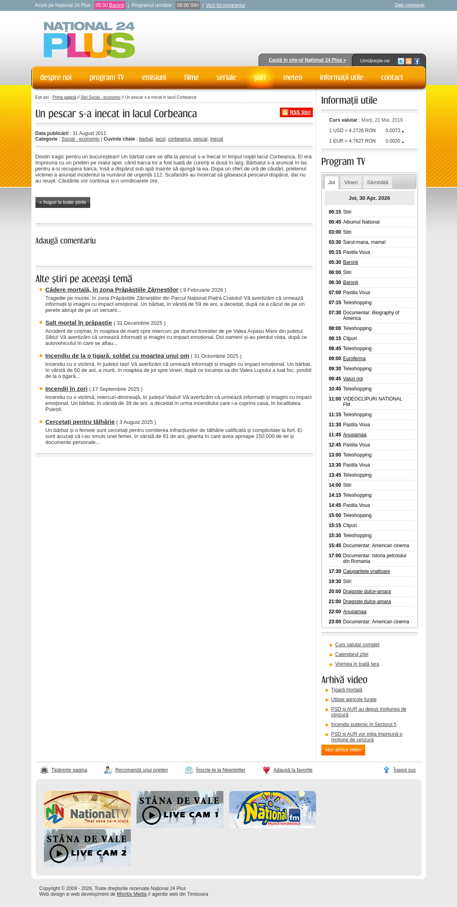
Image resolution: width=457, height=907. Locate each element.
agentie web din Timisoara (180, 894)
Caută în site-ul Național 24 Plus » (307, 60)
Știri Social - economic (100, 97)
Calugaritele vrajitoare (366, 571)
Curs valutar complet (357, 645)
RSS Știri (300, 112)
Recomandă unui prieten (141, 770)
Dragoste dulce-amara (367, 591)
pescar (200, 139)
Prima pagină (64, 97)
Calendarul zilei (351, 654)
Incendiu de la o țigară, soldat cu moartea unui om (117, 355)
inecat (216, 139)
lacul (160, 139)
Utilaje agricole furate (354, 699)
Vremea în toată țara (357, 664)
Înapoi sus (405, 770)
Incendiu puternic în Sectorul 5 (364, 724)
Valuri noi (353, 379)
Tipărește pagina (69, 770)
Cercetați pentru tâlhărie (80, 421)
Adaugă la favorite (292, 770)
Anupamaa (354, 435)
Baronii (116, 5)
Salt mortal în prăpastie (78, 322)
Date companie (410, 4)
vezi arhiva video (343, 750)
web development (90, 894)
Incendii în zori (66, 388)
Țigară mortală (346, 690)
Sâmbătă (378, 182)
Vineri (351, 182)
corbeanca (179, 139)
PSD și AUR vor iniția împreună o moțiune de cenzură (367, 737)
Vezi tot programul (225, 5)
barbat (146, 139)
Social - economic (81, 139)
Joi (331, 182)
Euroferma (354, 358)
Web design (52, 894)
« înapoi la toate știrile (63, 202)
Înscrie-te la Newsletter (220, 770)
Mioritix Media (132, 894)
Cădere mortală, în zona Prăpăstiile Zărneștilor (112, 289)
